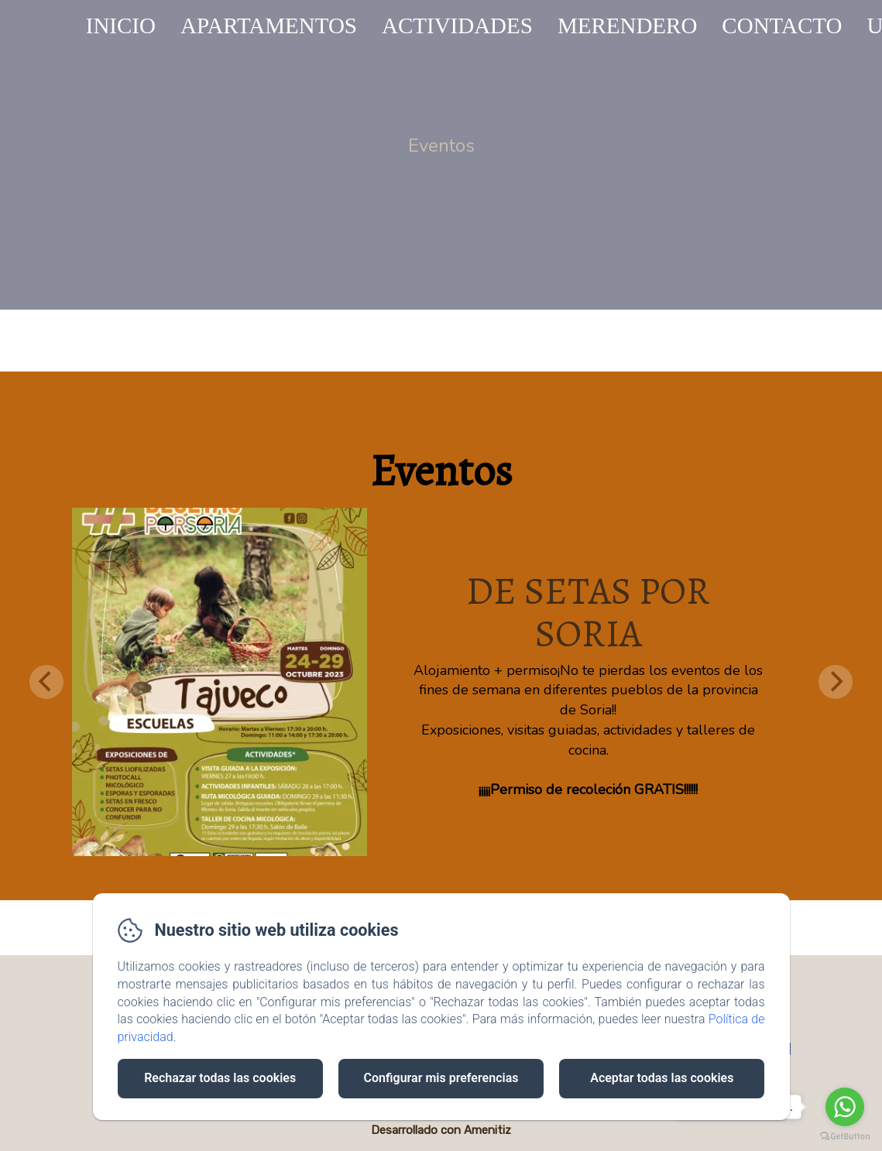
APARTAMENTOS (268, 25)
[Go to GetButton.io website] (845, 1136)
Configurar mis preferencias (441, 1077)
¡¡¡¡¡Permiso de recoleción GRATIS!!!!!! (588, 789)
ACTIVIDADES (457, 25)
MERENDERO (627, 25)
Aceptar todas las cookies (661, 1077)
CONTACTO (782, 25)
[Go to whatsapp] (844, 1107)
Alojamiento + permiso (486, 670)
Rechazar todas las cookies (220, 1077)
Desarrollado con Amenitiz (441, 1130)
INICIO (121, 25)
